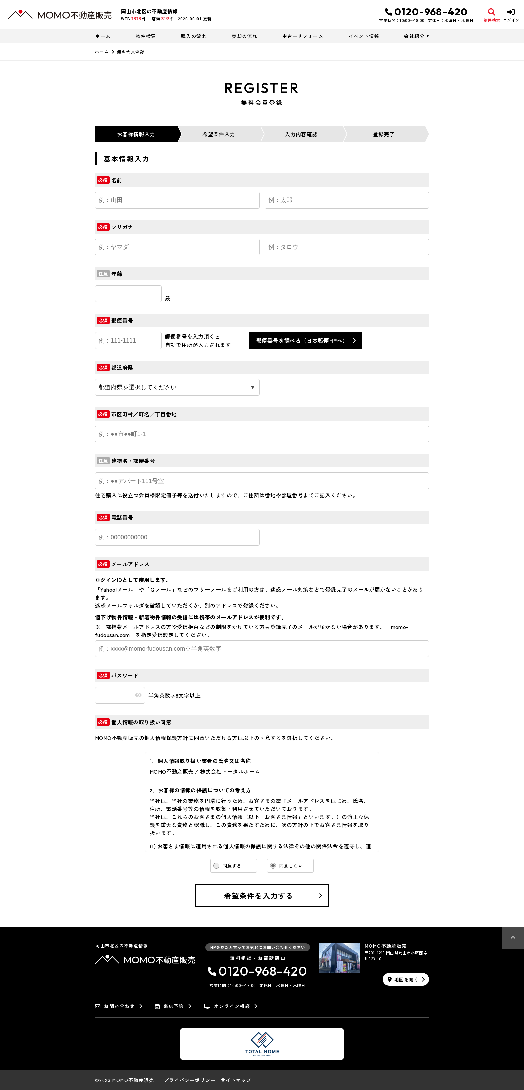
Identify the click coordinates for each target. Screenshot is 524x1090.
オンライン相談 (227, 1006)
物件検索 (146, 36)
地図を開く (403, 979)
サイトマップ (236, 1080)
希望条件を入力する (258, 895)
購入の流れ (194, 36)
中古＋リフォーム (302, 36)
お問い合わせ (115, 1006)
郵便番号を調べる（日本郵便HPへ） (302, 340)
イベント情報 (364, 36)
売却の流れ (244, 36)
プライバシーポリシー (190, 1080)
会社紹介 (414, 36)
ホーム (103, 36)
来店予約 (169, 1006)
